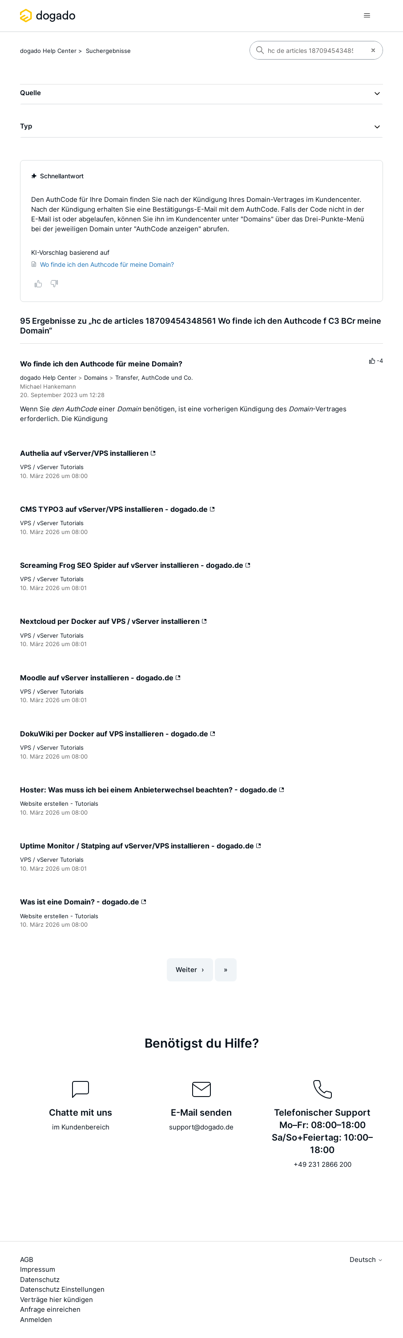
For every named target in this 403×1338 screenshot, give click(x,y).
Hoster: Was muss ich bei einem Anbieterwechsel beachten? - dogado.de (152, 789)
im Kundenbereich (80, 1127)
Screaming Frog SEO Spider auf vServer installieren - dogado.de (135, 565)
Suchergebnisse (108, 50)
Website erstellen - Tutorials (59, 803)
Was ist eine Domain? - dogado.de (83, 901)
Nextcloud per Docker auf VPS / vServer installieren (113, 621)
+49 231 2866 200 (322, 1164)
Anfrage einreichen (50, 1309)
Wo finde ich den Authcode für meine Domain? (101, 363)
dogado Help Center (48, 50)
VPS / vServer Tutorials (52, 466)
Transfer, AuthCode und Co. (154, 377)
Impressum (37, 1269)
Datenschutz (40, 1279)
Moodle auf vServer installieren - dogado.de (100, 677)
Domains (96, 377)
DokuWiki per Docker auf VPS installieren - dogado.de (117, 733)
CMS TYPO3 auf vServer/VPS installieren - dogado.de (117, 509)
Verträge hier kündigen (56, 1299)
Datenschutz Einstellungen (62, 1289)
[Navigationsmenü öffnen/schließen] (367, 15)
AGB (26, 1259)
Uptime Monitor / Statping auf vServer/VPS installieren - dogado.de (140, 845)
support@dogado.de (201, 1127)
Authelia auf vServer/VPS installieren (88, 453)
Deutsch (366, 1259)
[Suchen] (307, 50)
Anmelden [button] (36, 1319)
